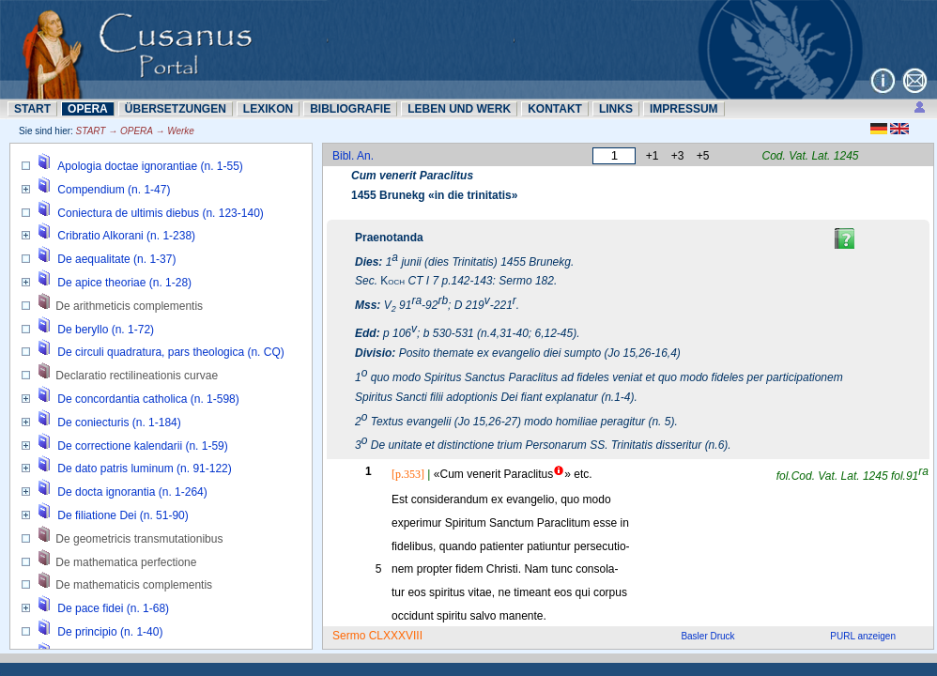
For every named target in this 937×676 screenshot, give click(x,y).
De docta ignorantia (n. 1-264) (132, 492)
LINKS (616, 108)
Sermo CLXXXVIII (377, 635)
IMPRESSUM (684, 108)
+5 (703, 155)
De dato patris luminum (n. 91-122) (144, 468)
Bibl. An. (353, 155)
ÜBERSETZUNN (175, 108)
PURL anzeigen (863, 636)
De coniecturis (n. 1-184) (118, 422)
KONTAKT (555, 108)
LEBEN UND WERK (459, 108)
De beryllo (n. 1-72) (105, 329)
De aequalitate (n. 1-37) (116, 259)
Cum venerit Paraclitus (412, 175)
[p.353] (408, 474)
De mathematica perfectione (125, 562)
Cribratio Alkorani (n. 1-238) (126, 235)
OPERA (88, 108)
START (32, 108)
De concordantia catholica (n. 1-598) (147, 399)
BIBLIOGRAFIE (350, 108)
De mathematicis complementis (133, 585)
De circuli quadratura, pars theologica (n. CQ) (170, 352)
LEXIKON (268, 108)
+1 (652, 155)
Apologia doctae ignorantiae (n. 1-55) (149, 166)
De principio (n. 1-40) (109, 631)
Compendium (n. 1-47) (113, 189)
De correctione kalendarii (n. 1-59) (142, 446)
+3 (677, 155)
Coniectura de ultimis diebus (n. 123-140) (160, 213)
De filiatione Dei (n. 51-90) (122, 515)
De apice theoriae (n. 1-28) (124, 282)
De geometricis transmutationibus (139, 538)
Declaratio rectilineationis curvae (136, 375)
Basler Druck (707, 636)
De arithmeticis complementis (129, 306)
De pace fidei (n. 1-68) (113, 608)
